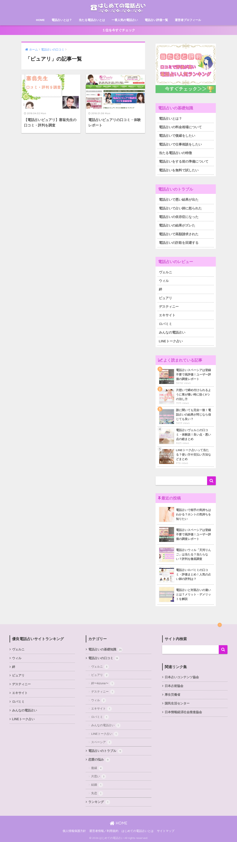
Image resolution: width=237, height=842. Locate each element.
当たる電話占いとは (92, 20)
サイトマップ (165, 830)
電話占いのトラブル (105, 751)
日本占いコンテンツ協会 (182, 677)
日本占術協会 (174, 686)
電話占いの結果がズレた (177, 225)
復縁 (97, 768)
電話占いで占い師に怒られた (180, 208)
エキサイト (167, 315)
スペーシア (101, 742)
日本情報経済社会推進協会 (183, 712)
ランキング (99, 802)
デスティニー (169, 307)
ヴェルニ (165, 272)
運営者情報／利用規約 (103, 830)
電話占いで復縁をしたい (177, 136)
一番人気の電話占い (125, 20)
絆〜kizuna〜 (103, 683)
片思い (98, 776)
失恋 (97, 793)
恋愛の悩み (99, 759)
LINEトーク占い (171, 341)
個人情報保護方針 (74, 830)
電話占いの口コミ (103, 658)
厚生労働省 (172, 694)
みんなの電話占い (172, 332)
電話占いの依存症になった (179, 217)
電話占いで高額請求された (179, 234)
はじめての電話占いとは (138, 830)
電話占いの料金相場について (180, 127)
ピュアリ (165, 298)
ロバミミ (165, 324)
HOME (40, 20)
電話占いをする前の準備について (183, 161)
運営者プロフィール (188, 20)
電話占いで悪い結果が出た (179, 199)
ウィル (164, 281)
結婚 (97, 785)
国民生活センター (177, 703)
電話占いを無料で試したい (179, 170)
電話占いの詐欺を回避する (179, 243)
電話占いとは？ (62, 20)
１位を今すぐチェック (118, 30)
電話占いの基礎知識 (105, 649)
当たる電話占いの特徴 (175, 153)
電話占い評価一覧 (156, 20)
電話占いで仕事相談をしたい (180, 144)
